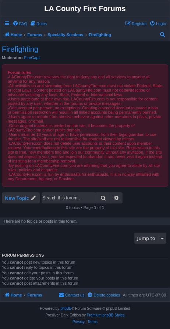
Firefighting (20, 49)
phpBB (65, 308)
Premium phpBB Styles (106, 315)
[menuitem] (20, 23)
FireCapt (32, 57)
